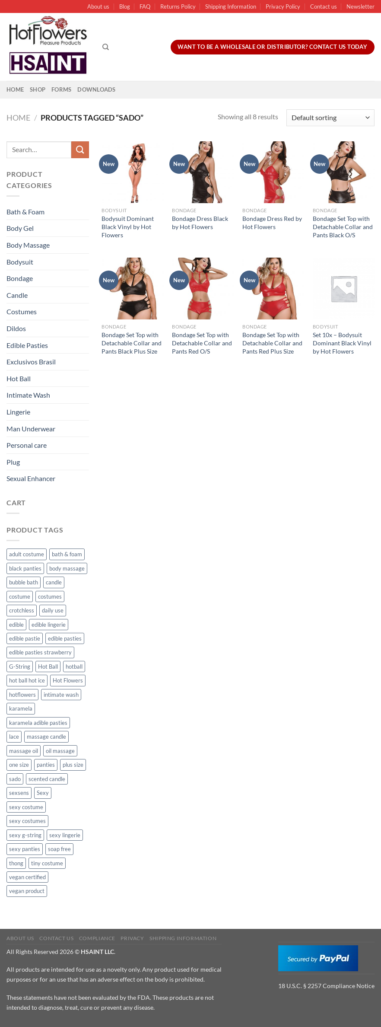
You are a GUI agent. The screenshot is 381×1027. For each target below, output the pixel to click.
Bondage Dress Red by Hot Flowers (272, 222)
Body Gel (20, 228)
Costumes (21, 311)
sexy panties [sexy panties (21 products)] (24, 848)
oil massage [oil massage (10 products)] (60, 750)
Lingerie (18, 412)
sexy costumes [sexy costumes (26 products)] (27, 820)
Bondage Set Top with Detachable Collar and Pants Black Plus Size (132, 342)
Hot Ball (18, 378)
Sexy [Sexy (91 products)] (43, 792)
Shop (37, 89)
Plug (13, 462)
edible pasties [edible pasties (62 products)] (65, 638)
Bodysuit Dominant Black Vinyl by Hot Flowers (128, 226)
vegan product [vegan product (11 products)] (26, 890)
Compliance (97, 938)
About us (98, 6)
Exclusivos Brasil (31, 361)
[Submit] (80, 149)
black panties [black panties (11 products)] (25, 568)
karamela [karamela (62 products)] (20, 708)
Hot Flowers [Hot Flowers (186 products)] (68, 680)
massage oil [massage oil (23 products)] (23, 750)
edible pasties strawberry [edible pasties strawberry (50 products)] (40, 652)
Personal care (26, 445)
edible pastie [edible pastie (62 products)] (24, 638)
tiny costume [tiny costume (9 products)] (47, 863)
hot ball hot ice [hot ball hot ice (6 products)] (27, 680)
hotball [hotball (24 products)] (74, 666)
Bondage (19, 278)
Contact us (323, 6)
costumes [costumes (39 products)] (50, 596)
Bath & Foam (25, 211)
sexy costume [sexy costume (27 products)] (26, 807)
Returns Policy (178, 6)
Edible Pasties (27, 345)
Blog (124, 6)
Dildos (16, 328)
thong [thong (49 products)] (16, 863)
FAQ (145, 6)
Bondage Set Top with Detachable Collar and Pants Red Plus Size (272, 342)
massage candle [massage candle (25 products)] (46, 736)
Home (15, 89)
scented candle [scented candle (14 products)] (47, 778)
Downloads (96, 89)
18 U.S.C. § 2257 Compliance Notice (326, 985)
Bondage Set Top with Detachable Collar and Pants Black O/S (343, 226)
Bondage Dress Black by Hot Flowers (200, 222)
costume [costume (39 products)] (19, 596)
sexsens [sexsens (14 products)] (19, 792)
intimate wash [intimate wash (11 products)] (61, 694)
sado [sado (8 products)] (15, 778)
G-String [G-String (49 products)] (19, 666)
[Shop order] (330, 117)
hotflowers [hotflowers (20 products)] (22, 694)
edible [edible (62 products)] (16, 624)
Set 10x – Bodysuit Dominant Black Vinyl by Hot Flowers (342, 342)
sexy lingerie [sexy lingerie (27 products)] (64, 835)
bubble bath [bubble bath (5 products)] (23, 582)
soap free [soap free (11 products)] (59, 848)
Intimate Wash (28, 395)
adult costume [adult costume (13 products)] (26, 554)
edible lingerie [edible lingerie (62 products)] (49, 624)
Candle (17, 295)
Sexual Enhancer (30, 478)
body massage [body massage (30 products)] (67, 568)
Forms (61, 89)
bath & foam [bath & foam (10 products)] (67, 554)
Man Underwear (30, 428)
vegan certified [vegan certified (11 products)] (27, 877)
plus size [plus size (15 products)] (73, 764)
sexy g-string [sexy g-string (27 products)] (25, 835)
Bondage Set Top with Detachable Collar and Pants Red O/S (202, 342)
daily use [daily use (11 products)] (53, 610)
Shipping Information (230, 6)
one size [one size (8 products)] (19, 764)
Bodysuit (19, 262)
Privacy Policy (283, 6)
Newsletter (360, 6)
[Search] (105, 47)
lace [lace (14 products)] (14, 736)
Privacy (132, 938)
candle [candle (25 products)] (54, 582)
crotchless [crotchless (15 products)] (21, 610)
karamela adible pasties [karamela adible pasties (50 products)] (38, 722)
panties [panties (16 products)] (46, 764)
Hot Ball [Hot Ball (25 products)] (48, 666)
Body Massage (28, 245)
